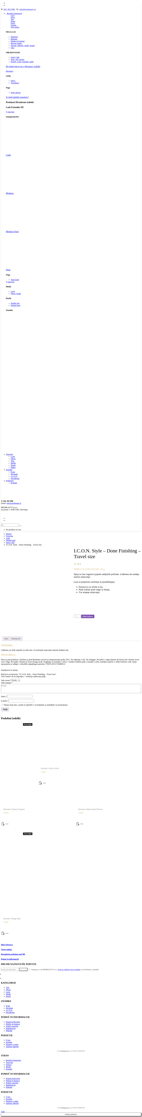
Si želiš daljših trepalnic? (17, 97)
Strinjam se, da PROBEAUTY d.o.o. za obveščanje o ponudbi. (63, 970)
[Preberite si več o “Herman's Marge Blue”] (3, 934)
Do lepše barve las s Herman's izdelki (23, 66)
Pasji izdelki (15, 27)
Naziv (4, 696)
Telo (12, 19)
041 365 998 (9, 9)
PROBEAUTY (65, 1051)
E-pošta (4, 701)
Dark (8, 270)
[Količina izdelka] (77, 616)
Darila (13, 23)
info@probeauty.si (27, 9)
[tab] (6, 638)
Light (8, 155)
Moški (13, 21)
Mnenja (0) (15, 639)
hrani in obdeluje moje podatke (69, 970)
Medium (10, 193)
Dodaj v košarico (88, 616)
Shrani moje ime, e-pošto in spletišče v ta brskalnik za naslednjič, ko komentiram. (36, 705)
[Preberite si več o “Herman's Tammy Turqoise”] (3, 825)
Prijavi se (23, 969)
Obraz (13, 17)
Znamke (13, 25)
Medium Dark (12, 231)
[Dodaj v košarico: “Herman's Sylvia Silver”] (40, 784)
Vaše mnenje (6, 683)
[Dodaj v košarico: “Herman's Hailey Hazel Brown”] (77, 825)
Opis (6, 639)
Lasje (12, 15)
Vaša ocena (6, 680)
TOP (3, 1112)
